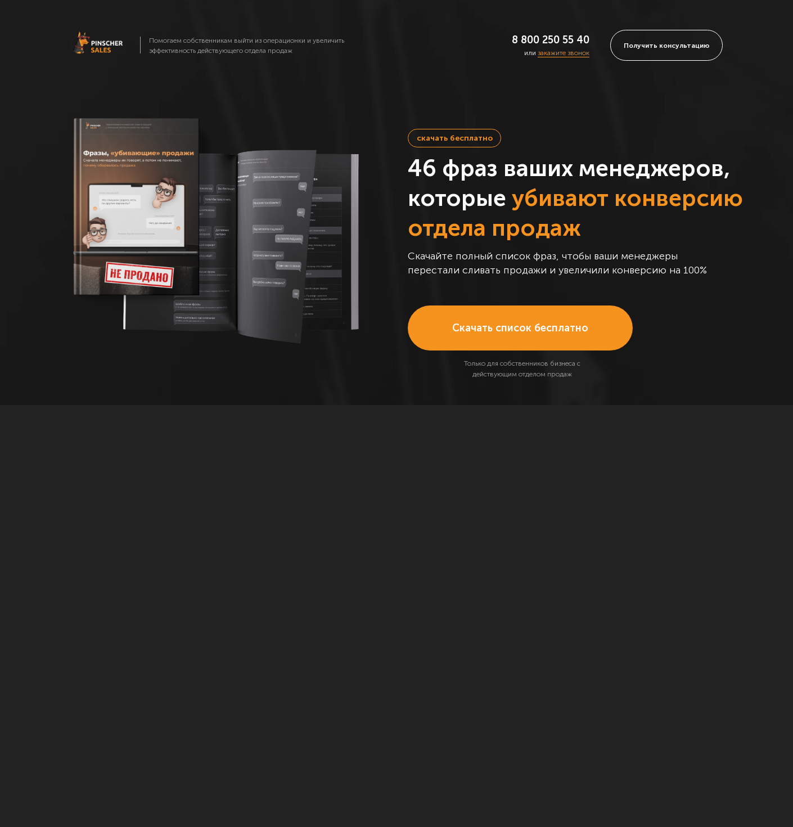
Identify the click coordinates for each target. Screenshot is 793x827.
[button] (666, 45)
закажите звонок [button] (563, 53)
